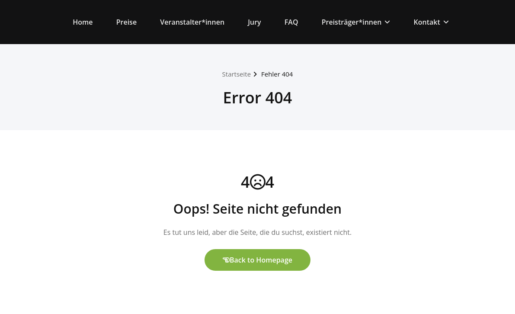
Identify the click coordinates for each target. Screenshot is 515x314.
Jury (254, 22)
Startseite (236, 74)
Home (83, 22)
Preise (126, 22)
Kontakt (431, 22)
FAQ (291, 22)
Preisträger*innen (356, 22)
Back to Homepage (257, 260)
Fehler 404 (277, 74)
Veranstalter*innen (192, 22)
